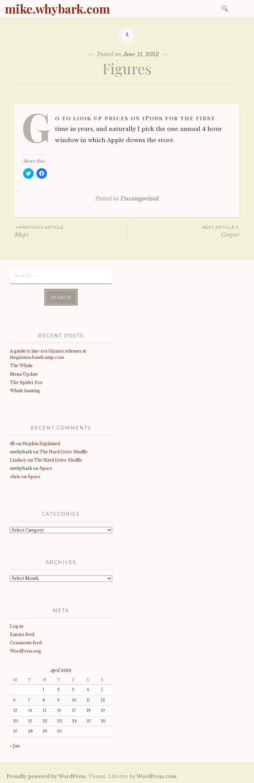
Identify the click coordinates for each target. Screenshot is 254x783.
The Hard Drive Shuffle (63, 451)
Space (45, 468)
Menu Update (24, 373)
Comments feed (26, 642)
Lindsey (18, 459)
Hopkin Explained (41, 442)
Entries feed (22, 634)
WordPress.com (156, 776)
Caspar (183, 231)
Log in (16, 625)
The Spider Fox (26, 382)
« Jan (15, 745)
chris (15, 476)
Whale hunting (25, 390)
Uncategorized (139, 198)
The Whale (21, 365)
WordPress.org (25, 650)
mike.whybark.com (57, 9)
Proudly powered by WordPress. (47, 776)
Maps (71, 231)
